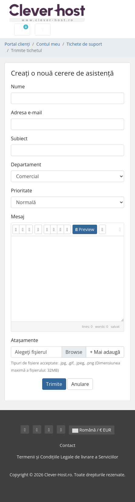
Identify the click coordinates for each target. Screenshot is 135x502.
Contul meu (48, 44)
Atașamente (24, 340)
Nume (18, 86)
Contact (68, 445)
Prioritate (21, 190)
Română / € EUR (91, 430)
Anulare (80, 384)
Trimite (54, 384)
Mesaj (17, 216)
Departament (26, 164)
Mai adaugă (105, 352)
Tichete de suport (84, 44)
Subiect (19, 138)
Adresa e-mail (26, 112)
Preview (84, 229)
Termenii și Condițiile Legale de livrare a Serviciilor (67, 457)
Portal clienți (17, 44)
